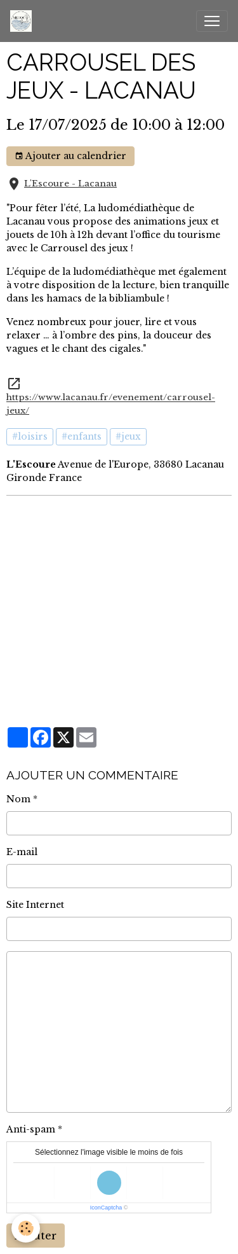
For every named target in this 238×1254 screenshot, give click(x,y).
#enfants (82, 436)
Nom (18, 799)
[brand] (23, 21)
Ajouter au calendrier (70, 156)
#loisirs (30, 436)
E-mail (21, 852)
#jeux (128, 436)
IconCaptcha (106, 1207)
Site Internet (35, 904)
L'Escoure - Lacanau (70, 183)
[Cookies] (25, 1228)
